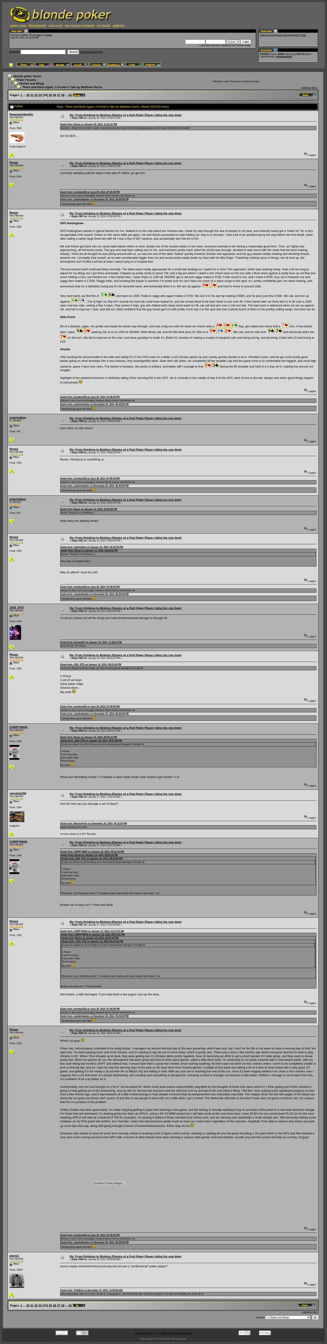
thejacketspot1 (284, 56)
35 (50, 95)
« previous (306, 87)
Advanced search (91, 52)
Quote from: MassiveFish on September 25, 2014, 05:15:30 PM (93, 823)
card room (55, 25)
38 (62, 95)
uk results (104, 25)
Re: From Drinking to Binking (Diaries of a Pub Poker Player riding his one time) (126, 115)
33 (40, 95)
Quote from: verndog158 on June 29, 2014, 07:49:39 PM (89, 192)
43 (70, 95)
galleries (119, 25)
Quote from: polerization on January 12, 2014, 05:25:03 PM (91, 547)
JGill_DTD (17, 607)
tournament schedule (80, 25)
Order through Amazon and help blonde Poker (283, 35)
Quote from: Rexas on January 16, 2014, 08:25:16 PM (88, 737)
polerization (18, 417)
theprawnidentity (21, 114)
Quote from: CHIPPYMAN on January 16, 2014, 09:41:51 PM (92, 851)
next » (315, 87)
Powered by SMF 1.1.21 (147, 1333)
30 (28, 95)
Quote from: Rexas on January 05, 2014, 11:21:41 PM (88, 124)
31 (32, 95)
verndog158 (18, 793)
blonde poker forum (27, 76)
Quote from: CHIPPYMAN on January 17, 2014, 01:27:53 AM (92, 931)
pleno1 (14, 1255)
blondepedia (37, 25)
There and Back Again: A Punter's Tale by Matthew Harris (62, 87)
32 (36, 95)
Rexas (14, 162)
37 (58, 95)
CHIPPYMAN (18, 727)
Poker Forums (26, 80)
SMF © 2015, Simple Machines (176, 1333)
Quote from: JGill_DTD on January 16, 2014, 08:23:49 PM (90, 664)
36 (54, 95)
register (48, 35)
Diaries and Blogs (31, 83)
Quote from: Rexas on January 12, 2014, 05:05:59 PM (88, 509)
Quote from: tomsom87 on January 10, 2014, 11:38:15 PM (90, 642)
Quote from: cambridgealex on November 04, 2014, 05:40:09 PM (94, 199)
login (38, 35)
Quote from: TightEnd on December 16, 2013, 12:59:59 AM (91, 1290)
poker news (18, 25)
